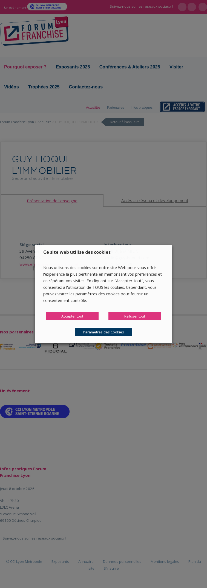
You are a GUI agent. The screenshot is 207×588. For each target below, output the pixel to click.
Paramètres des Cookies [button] (103, 332)
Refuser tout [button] (134, 316)
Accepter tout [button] (72, 316)
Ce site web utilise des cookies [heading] (77, 252)
